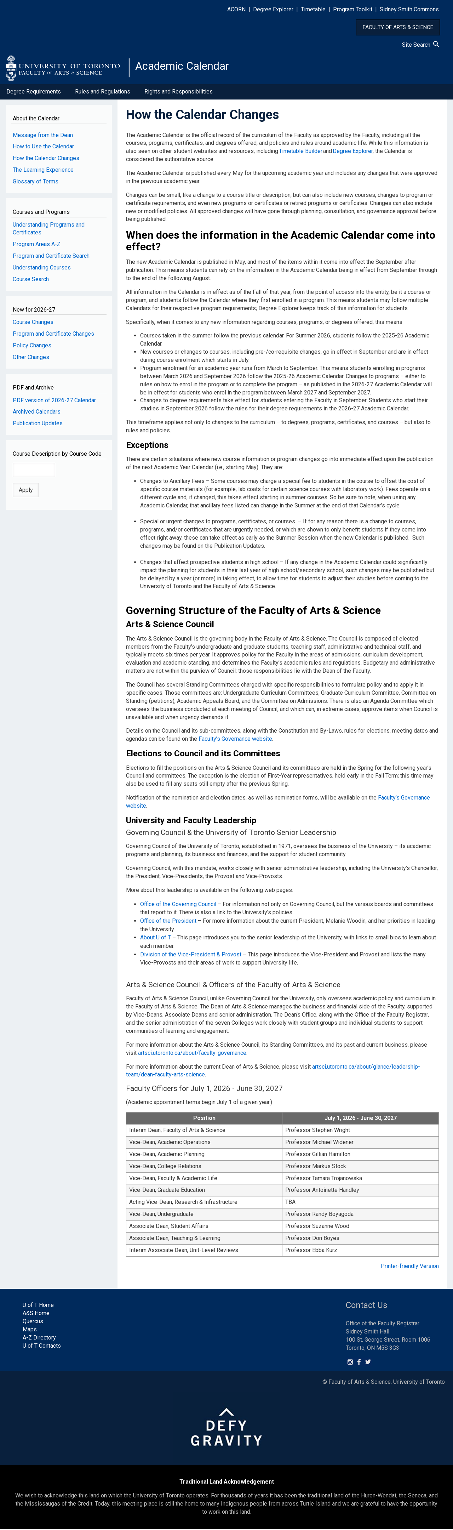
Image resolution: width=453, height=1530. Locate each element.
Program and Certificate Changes (53, 337)
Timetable (313, 9)
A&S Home (36, 1314)
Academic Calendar (190, 69)
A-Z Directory (39, 1338)
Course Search (31, 282)
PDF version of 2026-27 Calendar (54, 403)
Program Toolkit (352, 9)
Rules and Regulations (102, 95)
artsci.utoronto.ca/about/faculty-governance (192, 1054)
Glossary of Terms (35, 185)
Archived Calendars (37, 415)
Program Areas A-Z (37, 247)
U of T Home (38, 1306)
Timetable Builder (300, 154)
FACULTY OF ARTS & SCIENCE (398, 27)
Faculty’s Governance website (235, 742)
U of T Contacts (42, 1346)
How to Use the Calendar (43, 150)
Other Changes (31, 360)
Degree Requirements (33, 95)
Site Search (420, 44)
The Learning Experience (43, 173)
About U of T (155, 939)
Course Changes (33, 325)
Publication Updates (38, 426)
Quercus (33, 1322)
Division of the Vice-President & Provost (190, 955)
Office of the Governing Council (178, 907)
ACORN (236, 9)
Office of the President (168, 923)
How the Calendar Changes (46, 161)
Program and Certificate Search (51, 259)
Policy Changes (32, 349)
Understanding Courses (42, 271)
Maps (30, 1330)
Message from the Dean (43, 138)
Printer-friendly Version (410, 1267)
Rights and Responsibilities (178, 95)
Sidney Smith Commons (409, 9)
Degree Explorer (273, 9)
